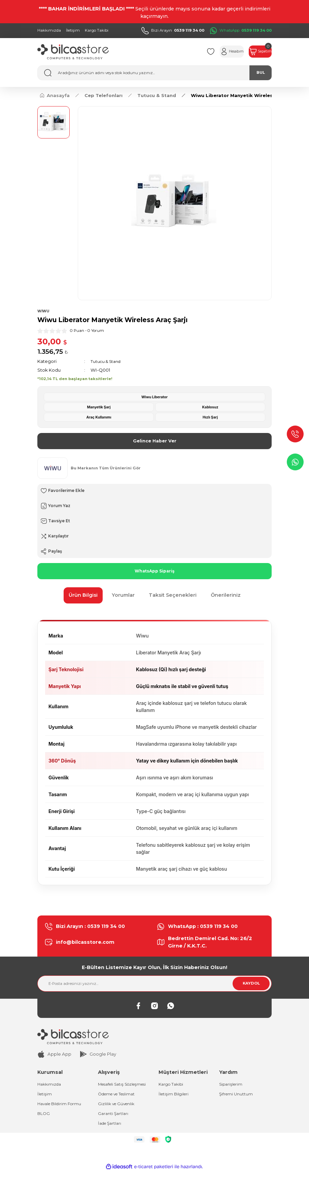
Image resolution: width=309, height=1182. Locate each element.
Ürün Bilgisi (83, 596)
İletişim (45, 1095)
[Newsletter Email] (154, 984)
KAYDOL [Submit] (251, 984)
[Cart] (255, 51)
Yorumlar (123, 596)
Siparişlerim (232, 1085)
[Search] (154, 72)
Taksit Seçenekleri (173, 596)
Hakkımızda (50, 1085)
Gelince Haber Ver (154, 441)
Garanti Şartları (114, 1123)
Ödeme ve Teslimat (119, 1103)
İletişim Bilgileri (175, 1095)
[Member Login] (216, 51)
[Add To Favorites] (154, 491)
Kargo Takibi (172, 1085)
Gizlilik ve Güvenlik (118, 1113)
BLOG (43, 1116)
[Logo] (73, 51)
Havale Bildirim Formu (61, 1106)
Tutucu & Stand (107, 361)
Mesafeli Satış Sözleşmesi (113, 1089)
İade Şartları (111, 1133)
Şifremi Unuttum (237, 1095)
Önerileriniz (226, 596)
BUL (260, 72)
